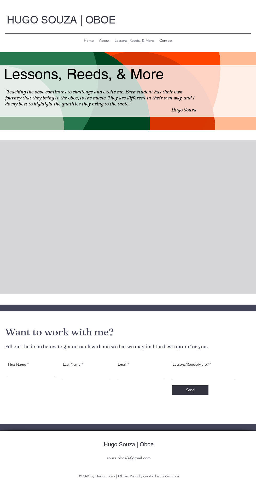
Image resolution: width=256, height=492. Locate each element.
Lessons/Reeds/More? (190, 364)
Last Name (71, 364)
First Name (17, 364)
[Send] (190, 390)
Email (122, 364)
